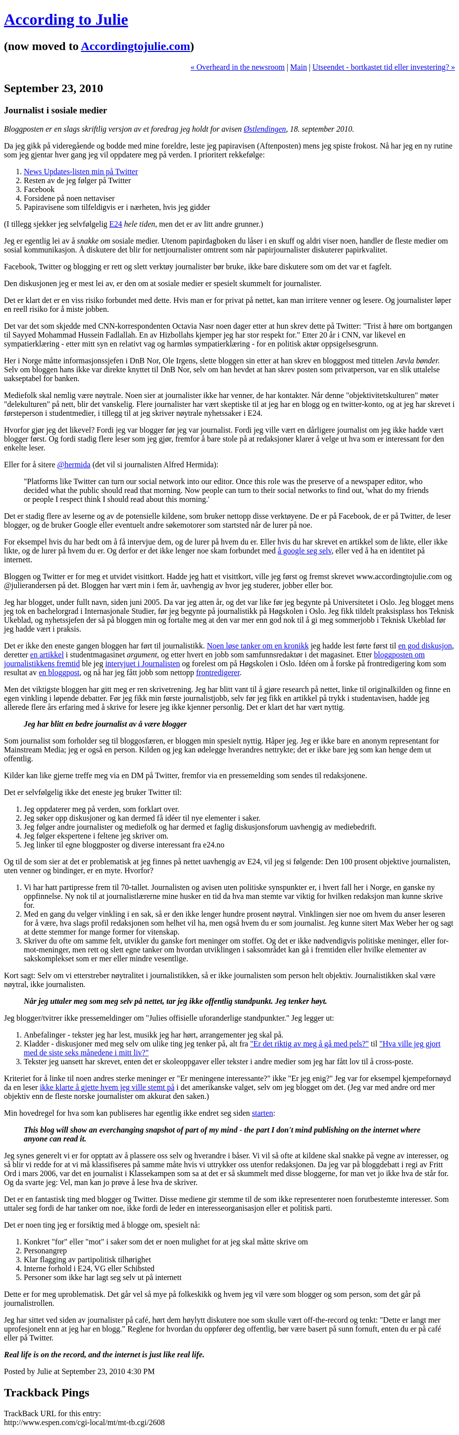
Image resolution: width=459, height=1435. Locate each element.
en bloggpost (59, 672)
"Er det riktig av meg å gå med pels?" (309, 1043)
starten (262, 1113)
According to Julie (66, 19)
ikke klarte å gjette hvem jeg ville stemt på (107, 1087)
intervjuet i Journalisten (142, 663)
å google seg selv (305, 550)
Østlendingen (265, 129)
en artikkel (47, 654)
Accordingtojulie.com (135, 46)
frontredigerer (218, 672)
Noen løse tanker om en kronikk (258, 646)
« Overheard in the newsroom (238, 67)
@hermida (74, 464)
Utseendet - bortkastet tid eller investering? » (383, 67)
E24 (115, 224)
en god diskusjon (425, 646)
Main (298, 67)
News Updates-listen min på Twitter (81, 171)
